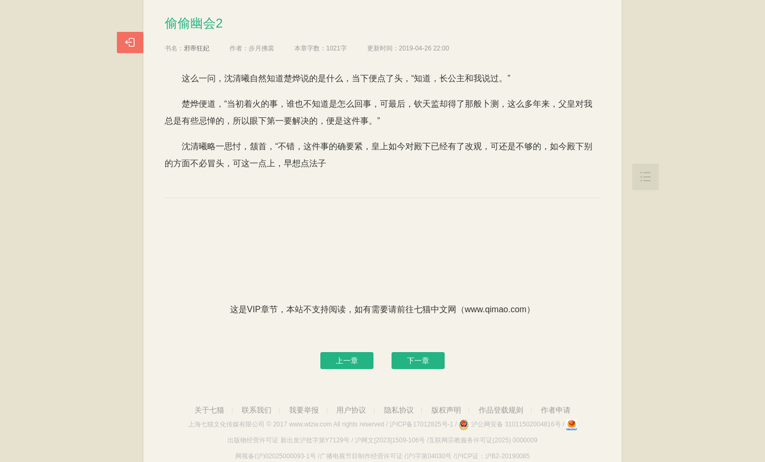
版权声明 (446, 410)
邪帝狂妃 (196, 48)
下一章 (418, 360)
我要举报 (304, 410)
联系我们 (256, 410)
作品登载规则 (501, 410)
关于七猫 (209, 410)
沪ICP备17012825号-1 (421, 424)
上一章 (347, 360)
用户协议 (351, 410)
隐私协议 (399, 410)
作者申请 (556, 410)
